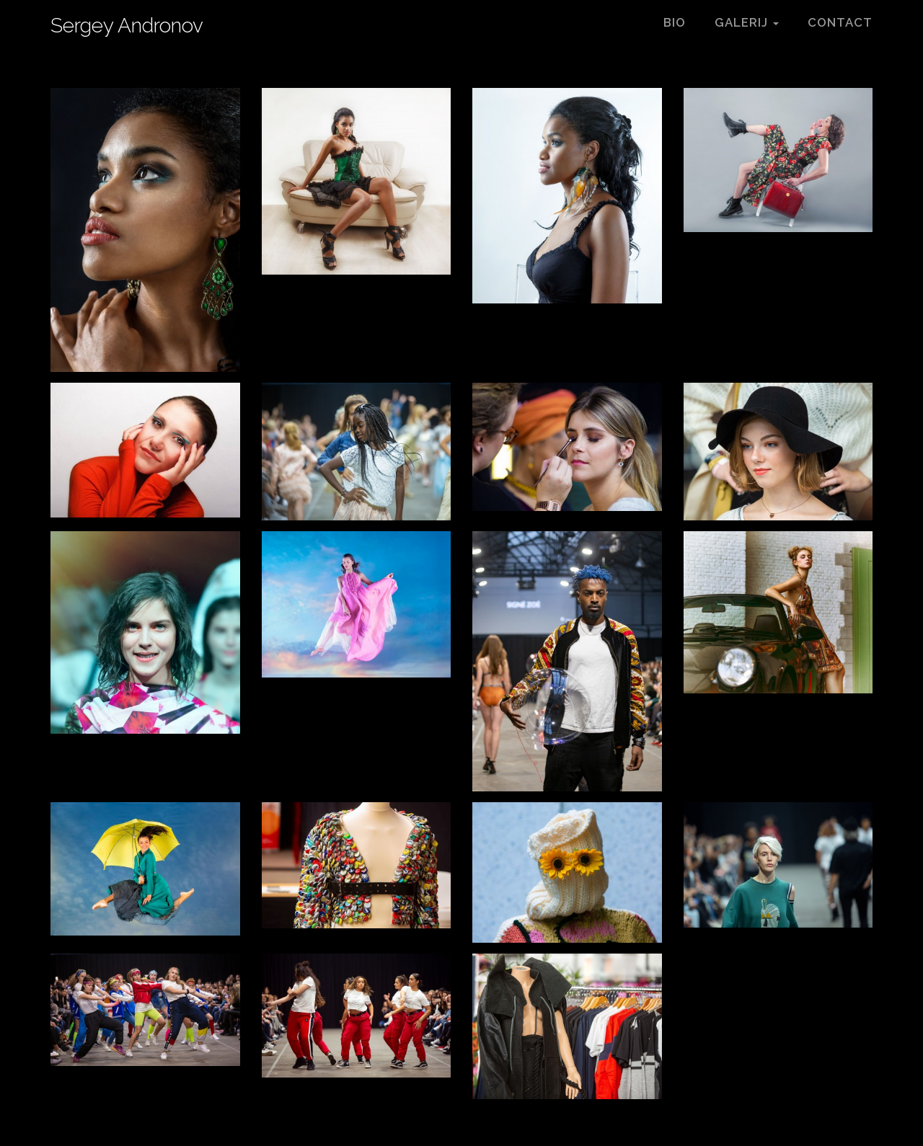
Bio (674, 22)
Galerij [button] (747, 22)
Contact (840, 22)
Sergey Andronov (126, 25)
